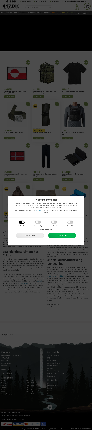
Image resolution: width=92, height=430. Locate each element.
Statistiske (70, 226)
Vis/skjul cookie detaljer (46, 229)
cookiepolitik (39, 210)
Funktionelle (54, 226)
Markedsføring (38, 226)
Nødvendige (22, 226)
